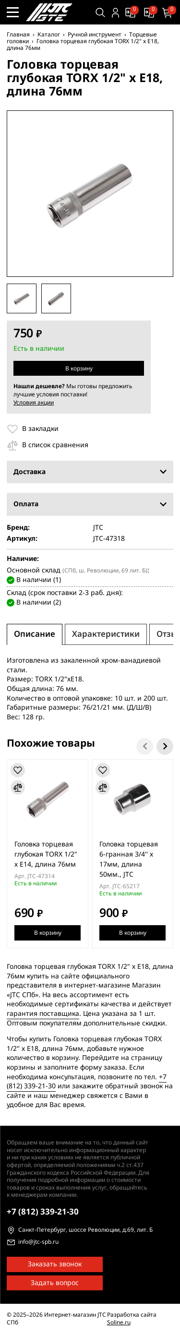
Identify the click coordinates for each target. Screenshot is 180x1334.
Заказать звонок (55, 1264)
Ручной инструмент (94, 34)
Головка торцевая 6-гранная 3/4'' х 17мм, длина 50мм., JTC (128, 859)
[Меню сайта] (13, 12)
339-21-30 (43, 1212)
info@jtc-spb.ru (38, 1242)
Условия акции (33, 402)
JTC (98, 528)
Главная (18, 34)
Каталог (48, 34)
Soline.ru (119, 1322)
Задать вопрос (55, 1283)
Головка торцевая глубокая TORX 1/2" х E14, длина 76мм (45, 854)
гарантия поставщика (43, 1014)
